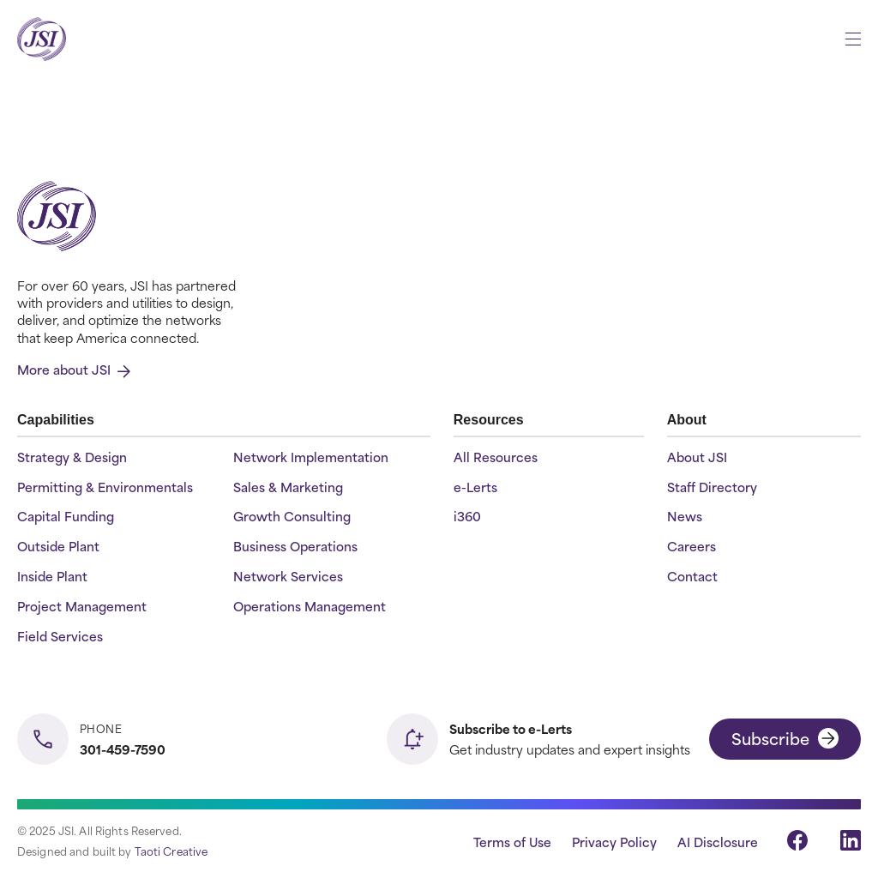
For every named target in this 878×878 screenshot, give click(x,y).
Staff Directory (712, 487)
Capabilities (55, 419)
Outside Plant (58, 546)
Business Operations (295, 546)
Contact (692, 576)
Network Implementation (310, 457)
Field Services (60, 636)
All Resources (496, 457)
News (684, 516)
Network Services (288, 576)
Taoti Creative (171, 850)
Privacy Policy (614, 841)
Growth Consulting (292, 516)
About (687, 419)
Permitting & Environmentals (105, 487)
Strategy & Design (72, 457)
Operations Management (309, 606)
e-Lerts (475, 487)
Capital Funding (65, 516)
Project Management (82, 606)
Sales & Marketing (288, 487)
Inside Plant (52, 576)
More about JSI (73, 370)
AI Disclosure (717, 841)
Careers (691, 546)
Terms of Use (512, 841)
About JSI (697, 457)
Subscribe (785, 737)
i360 (467, 516)
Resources (489, 419)
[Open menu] (853, 39)
